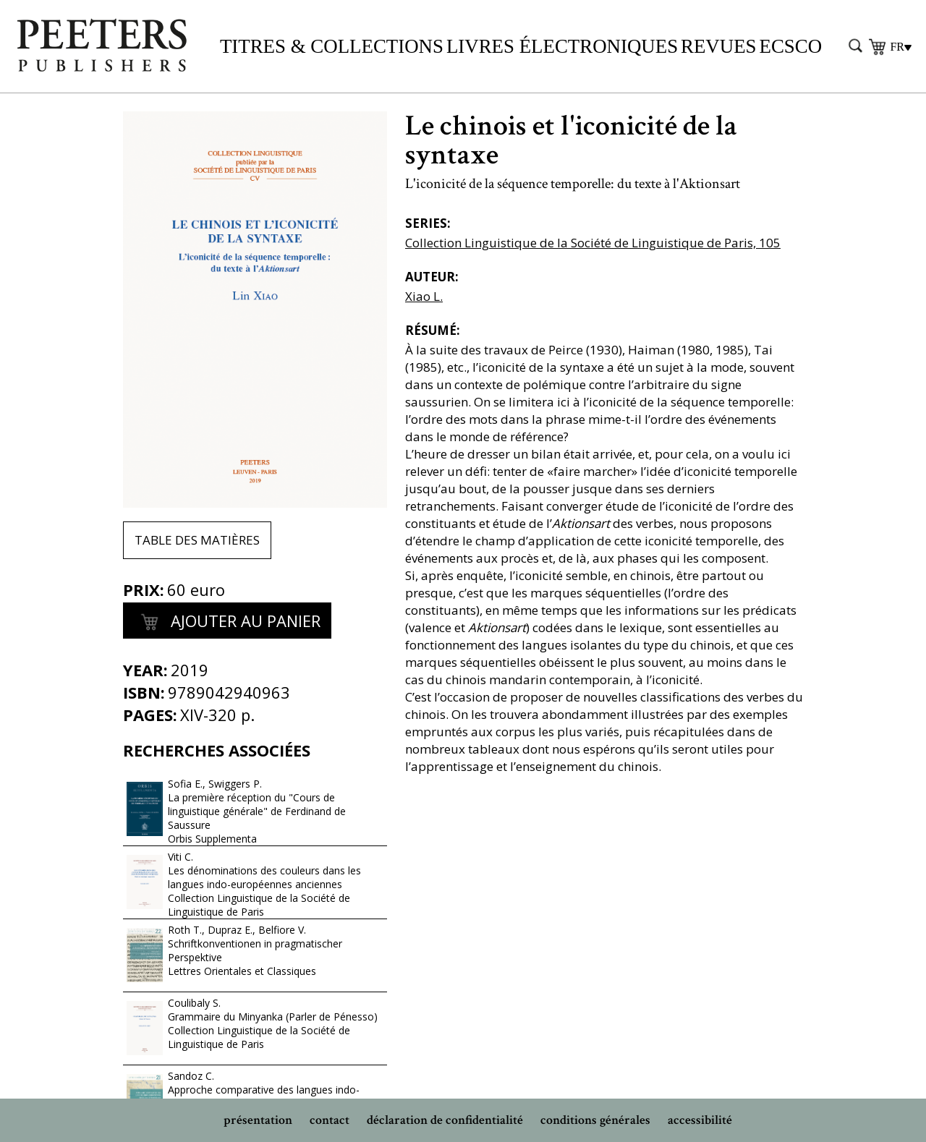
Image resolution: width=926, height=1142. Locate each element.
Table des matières (197, 540)
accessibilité (700, 1120)
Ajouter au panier (227, 623)
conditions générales (595, 1120)
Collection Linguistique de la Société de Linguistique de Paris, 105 (593, 242)
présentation (258, 1120)
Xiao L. (424, 296)
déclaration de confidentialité (445, 1120)
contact (329, 1120)
